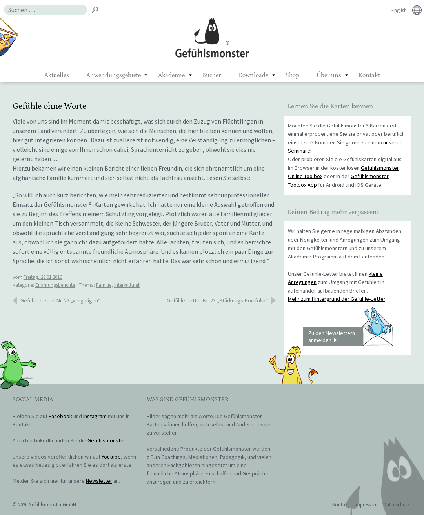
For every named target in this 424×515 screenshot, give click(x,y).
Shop (292, 75)
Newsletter (99, 480)
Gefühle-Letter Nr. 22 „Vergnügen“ (60, 300)
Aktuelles (56, 75)
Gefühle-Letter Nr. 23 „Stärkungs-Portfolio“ (217, 300)
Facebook (60, 416)
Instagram (95, 416)
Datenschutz (396, 504)
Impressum (366, 504)
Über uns (329, 75)
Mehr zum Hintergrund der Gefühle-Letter (336, 298)
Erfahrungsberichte (55, 285)
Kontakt (369, 75)
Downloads (253, 75)
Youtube (111, 456)
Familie (103, 285)
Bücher (211, 75)
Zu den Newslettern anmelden (350, 336)
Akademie (171, 75)
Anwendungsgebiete (113, 75)
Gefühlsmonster (212, 37)
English (399, 10)
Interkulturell (127, 285)
